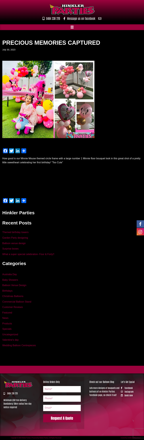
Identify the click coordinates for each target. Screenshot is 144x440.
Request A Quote (62, 418)
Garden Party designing (15, 237)
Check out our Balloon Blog (101, 382)
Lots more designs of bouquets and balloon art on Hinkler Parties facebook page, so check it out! (104, 392)
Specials (7, 329)
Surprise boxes (10, 249)
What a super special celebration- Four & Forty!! (28, 254)
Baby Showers (10, 280)
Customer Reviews (12, 307)
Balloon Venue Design (14, 285)
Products (7, 323)
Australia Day (9, 274)
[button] (72, 27)
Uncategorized (10, 334)
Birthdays (7, 291)
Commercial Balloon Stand (16, 302)
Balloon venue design (14, 243)
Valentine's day (10, 340)
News (5, 318)
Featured (7, 312)
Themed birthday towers (15, 232)
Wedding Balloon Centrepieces (19, 345)
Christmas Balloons (12, 296)
